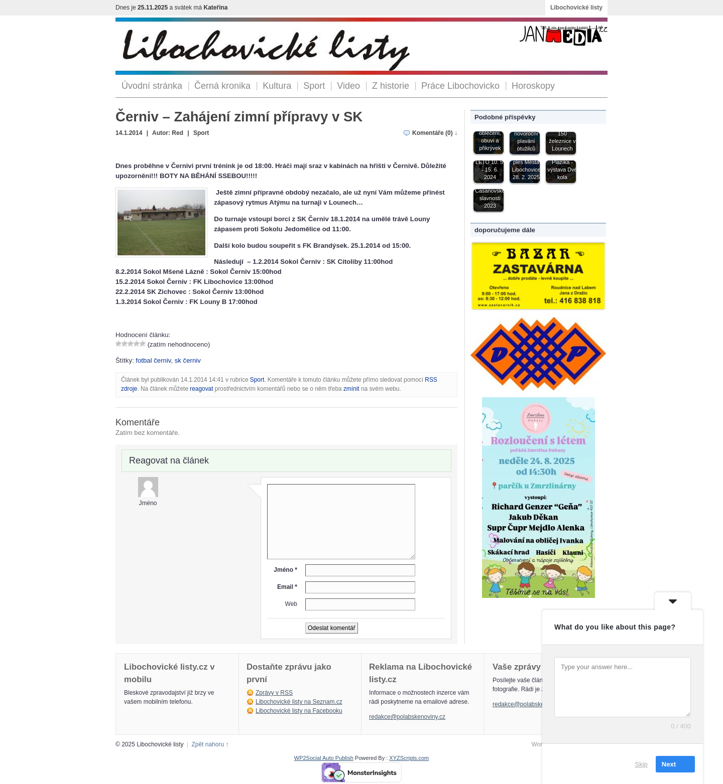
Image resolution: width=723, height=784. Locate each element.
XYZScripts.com (409, 758)
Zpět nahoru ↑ (209, 744)
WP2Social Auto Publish (323, 758)
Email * (287, 586)
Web (291, 603)
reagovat (201, 388)
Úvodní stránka (152, 86)
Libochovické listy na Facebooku (299, 710)
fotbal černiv (153, 360)
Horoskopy (533, 86)
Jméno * (285, 569)
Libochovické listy (576, 7)
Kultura (277, 86)
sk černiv (188, 360)
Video (348, 86)
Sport (314, 86)
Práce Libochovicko (460, 86)
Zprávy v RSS (274, 692)
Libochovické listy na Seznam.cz (299, 701)
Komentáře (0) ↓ (434, 132)
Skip (641, 763)
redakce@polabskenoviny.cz (407, 716)
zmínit (351, 388)
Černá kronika (222, 86)
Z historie (390, 86)
